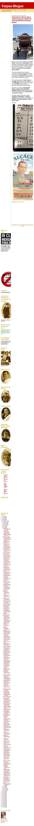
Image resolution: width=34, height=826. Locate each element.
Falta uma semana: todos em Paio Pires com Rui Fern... (7, 573)
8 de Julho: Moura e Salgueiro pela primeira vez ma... (6, 567)
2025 (3, 517)
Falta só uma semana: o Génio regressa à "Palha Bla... (6, 784)
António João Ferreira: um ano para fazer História (6, 570)
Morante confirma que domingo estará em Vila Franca (7, 585)
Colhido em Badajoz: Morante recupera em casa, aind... (6, 755)
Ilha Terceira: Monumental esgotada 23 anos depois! (6, 767)
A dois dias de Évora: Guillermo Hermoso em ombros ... (7, 575)
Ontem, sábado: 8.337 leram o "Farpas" (6, 780)
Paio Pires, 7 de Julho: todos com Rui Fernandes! (7, 634)
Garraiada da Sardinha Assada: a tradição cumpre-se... (7, 535)
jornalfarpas (4, 819)
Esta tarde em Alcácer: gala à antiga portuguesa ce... (7, 778)
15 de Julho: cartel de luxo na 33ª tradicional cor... (6, 722)
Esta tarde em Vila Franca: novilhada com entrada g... (6, 770)
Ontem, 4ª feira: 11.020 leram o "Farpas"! (7, 604)
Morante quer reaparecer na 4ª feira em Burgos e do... (6, 736)
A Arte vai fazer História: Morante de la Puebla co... (7, 578)
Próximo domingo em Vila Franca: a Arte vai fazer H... (6, 775)
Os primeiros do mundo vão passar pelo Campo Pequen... (7, 704)
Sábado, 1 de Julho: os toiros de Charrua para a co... (7, 639)
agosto (4, 525)
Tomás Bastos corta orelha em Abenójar (7, 709)
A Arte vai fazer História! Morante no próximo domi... (7, 747)
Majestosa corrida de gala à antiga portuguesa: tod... (6, 606)
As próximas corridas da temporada (6, 651)
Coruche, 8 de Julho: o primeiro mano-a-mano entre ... (7, 582)
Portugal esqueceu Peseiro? (6, 623)
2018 (3, 796)
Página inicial (23, 225)
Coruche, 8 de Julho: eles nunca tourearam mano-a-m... (7, 686)
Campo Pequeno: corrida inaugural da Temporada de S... (7, 678)
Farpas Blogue (12, 6)
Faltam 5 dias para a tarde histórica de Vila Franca (6, 658)
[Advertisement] (23, 214)
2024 (3, 518)
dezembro (5, 521)
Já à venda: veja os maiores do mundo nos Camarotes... (6, 637)
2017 (3, 797)
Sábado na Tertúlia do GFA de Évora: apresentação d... (6, 663)
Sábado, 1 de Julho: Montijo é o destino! (7, 537)
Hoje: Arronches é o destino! (6, 782)
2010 (3, 805)
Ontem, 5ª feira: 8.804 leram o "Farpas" (6, 553)
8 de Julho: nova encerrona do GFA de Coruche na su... (7, 546)
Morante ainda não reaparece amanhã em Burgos (6, 655)
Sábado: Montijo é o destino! (6, 580)
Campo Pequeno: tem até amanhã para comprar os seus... (6, 588)
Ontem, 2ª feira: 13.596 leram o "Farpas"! (7, 697)
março (4, 788)
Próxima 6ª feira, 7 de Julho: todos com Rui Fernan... (6, 529)
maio (4, 786)
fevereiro (4, 789)
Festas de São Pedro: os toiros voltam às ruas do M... (6, 562)
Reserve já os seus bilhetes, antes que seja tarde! (6, 542)
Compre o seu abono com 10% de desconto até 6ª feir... (6, 758)
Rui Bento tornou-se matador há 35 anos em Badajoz (7, 764)
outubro (4, 523)
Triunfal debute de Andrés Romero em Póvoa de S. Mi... (7, 773)
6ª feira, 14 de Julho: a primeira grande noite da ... (7, 742)
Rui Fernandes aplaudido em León (6, 714)
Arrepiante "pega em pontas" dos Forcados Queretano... (6, 716)
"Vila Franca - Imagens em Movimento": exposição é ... (7, 602)
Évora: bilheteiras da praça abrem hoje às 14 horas (6, 695)
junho (4, 527)
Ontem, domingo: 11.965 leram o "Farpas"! (6, 739)
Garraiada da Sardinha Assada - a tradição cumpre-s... (7, 707)
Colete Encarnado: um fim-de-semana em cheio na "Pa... (6, 675)
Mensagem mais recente (17, 224)
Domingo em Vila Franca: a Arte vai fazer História (6, 532)
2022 (3, 791)
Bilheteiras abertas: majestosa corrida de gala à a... (6, 669)
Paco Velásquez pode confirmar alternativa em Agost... (7, 539)
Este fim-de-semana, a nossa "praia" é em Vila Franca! (7, 689)
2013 (3, 802)
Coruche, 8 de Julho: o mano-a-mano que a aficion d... (7, 745)
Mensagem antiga (29, 224)
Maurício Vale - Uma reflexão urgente (6, 544)
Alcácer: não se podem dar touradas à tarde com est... (7, 727)
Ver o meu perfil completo (4, 821)
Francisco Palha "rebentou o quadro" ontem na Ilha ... (7, 733)
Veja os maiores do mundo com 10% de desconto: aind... (7, 557)
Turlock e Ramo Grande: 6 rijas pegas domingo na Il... (6, 672)
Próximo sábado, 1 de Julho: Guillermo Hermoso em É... (6, 702)
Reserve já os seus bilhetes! (6, 614)
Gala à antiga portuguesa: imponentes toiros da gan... (6, 628)
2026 (3, 516)
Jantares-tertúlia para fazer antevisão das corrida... (7, 611)
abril (4, 787)
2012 (3, 803)
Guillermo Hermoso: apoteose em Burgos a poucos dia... (6, 730)
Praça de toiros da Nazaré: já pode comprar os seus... (6, 692)
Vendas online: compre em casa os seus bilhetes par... (7, 653)
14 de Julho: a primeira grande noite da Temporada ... (7, 719)
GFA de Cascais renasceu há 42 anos (6, 625)
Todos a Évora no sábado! (6, 590)
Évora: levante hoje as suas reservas (6, 548)
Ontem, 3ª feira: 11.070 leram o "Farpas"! (7, 646)
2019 (3, 795)
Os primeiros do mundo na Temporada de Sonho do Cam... (7, 621)
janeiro (4, 790)
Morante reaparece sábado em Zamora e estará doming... (7, 632)
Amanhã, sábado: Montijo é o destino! (7, 555)
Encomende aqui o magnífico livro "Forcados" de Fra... (7, 699)
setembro (5, 524)
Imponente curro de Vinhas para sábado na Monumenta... (7, 661)
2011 (3, 804)
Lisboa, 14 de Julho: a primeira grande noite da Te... (6, 618)
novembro (5, 522)
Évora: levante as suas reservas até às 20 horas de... (7, 565)
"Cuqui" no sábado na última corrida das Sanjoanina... (6, 681)
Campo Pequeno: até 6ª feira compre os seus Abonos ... (6, 648)
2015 (3, 799)
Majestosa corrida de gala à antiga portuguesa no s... (6, 616)
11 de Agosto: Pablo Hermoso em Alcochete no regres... (6, 666)
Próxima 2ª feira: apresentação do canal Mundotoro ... (7, 711)
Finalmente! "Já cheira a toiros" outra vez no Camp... (6, 551)
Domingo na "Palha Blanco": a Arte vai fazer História (6, 725)
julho (4, 526)
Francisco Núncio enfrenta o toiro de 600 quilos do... (6, 752)
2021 (3, 792)
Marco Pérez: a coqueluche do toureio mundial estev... (6, 592)
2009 (3, 806)
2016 (3, 798)
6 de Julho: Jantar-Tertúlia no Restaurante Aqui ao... (6, 596)
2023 (3, 520)
